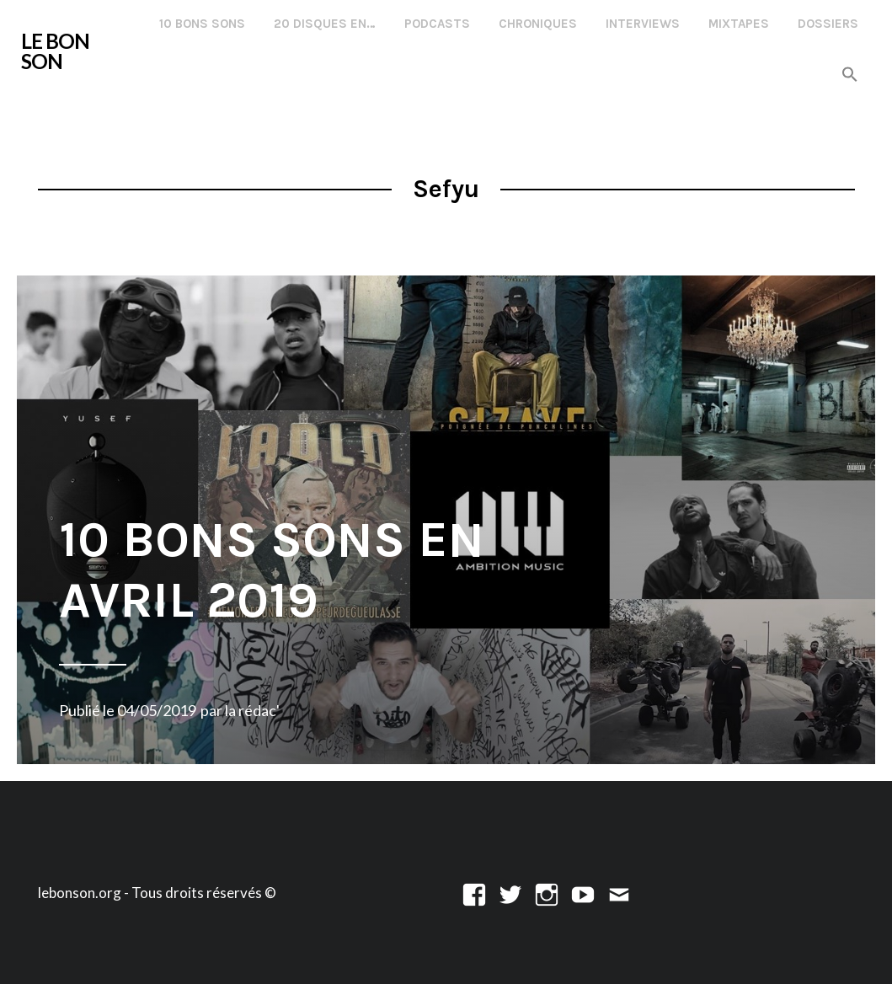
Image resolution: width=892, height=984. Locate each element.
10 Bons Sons (202, 23)
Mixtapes (738, 23)
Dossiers (828, 23)
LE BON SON (55, 51)
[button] (850, 75)
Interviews (643, 23)
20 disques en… (325, 23)
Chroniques (538, 23)
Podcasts (437, 23)
